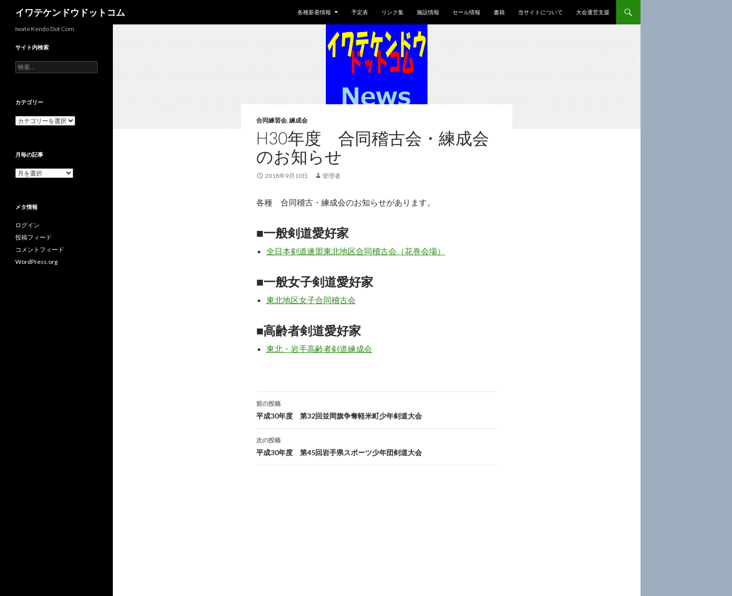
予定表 (359, 12)
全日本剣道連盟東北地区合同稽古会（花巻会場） (355, 251)
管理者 (331, 176)
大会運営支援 (592, 12)
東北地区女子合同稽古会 (311, 300)
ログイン (27, 225)
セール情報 (466, 12)
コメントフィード (39, 249)
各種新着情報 (314, 12)
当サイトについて (540, 12)
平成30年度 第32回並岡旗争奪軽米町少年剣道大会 (376, 409)
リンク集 (392, 12)
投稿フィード (33, 237)
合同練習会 (271, 120)
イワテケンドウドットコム (70, 12)
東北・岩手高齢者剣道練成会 (319, 348)
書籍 (499, 12)
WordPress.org (36, 261)
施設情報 (428, 12)
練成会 (298, 120)
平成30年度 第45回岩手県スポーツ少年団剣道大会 (376, 445)
